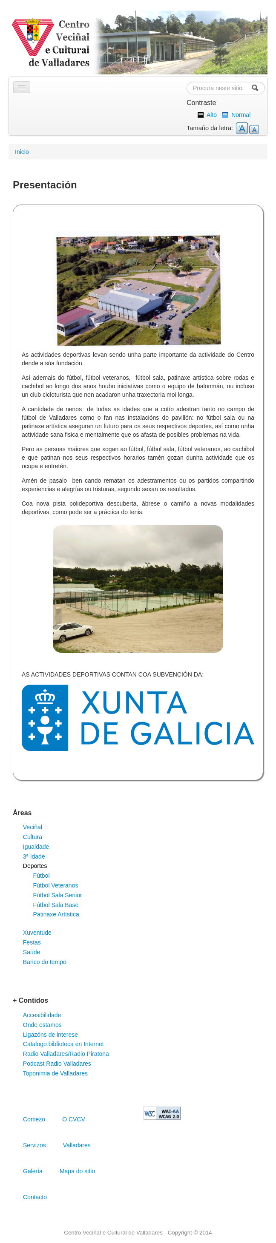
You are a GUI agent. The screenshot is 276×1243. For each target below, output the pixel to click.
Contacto (35, 1197)
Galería (33, 1171)
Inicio (22, 151)
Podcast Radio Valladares (57, 1063)
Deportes (35, 865)
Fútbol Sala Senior (57, 895)
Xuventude (37, 932)
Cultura (32, 836)
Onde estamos (42, 1024)
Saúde (31, 952)
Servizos (34, 1145)
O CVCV (73, 1119)
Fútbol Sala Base (56, 905)
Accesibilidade (42, 1015)
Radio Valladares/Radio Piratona (66, 1053)
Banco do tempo (44, 962)
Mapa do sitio (77, 1171)
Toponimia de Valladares (55, 1073)
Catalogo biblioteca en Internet (63, 1044)
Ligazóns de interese (50, 1034)
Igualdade (36, 846)
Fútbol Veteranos (55, 885)
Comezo (34, 1119)
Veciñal (32, 827)
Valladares (77, 1145)
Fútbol (41, 875)
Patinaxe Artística (56, 914)
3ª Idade (34, 856)
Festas (32, 942)
